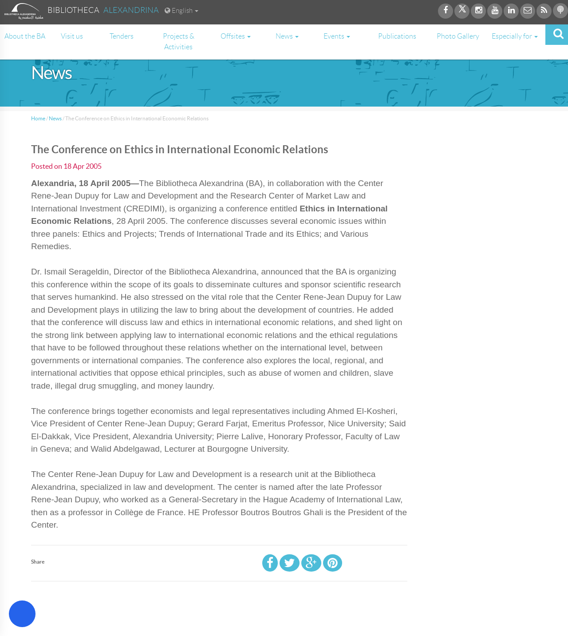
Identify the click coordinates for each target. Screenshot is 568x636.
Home (38, 118)
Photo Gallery (458, 36)
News (55, 118)
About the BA (24, 36)
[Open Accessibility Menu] (22, 613)
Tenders (122, 36)
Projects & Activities (178, 41)
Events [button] (336, 36)
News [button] (287, 36)
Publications (397, 36)
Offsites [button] (236, 36)
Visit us (72, 36)
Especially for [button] (515, 36)
